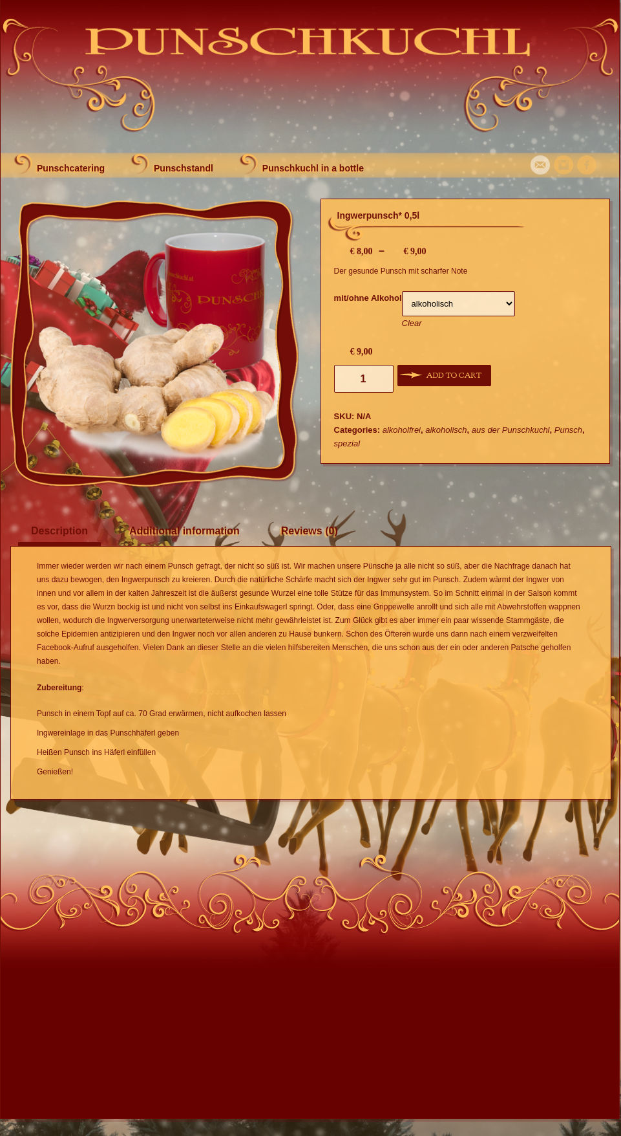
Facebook (586, 165)
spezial (347, 443)
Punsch (568, 430)
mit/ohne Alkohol (368, 298)
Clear (412, 323)
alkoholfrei (402, 430)
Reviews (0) (309, 530)
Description (59, 530)
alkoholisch (446, 430)
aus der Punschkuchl (511, 430)
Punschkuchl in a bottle (313, 168)
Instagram (563, 165)
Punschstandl (183, 168)
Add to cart (453, 375)
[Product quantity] (364, 379)
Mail (540, 165)
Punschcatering (71, 168)
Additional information (184, 530)
